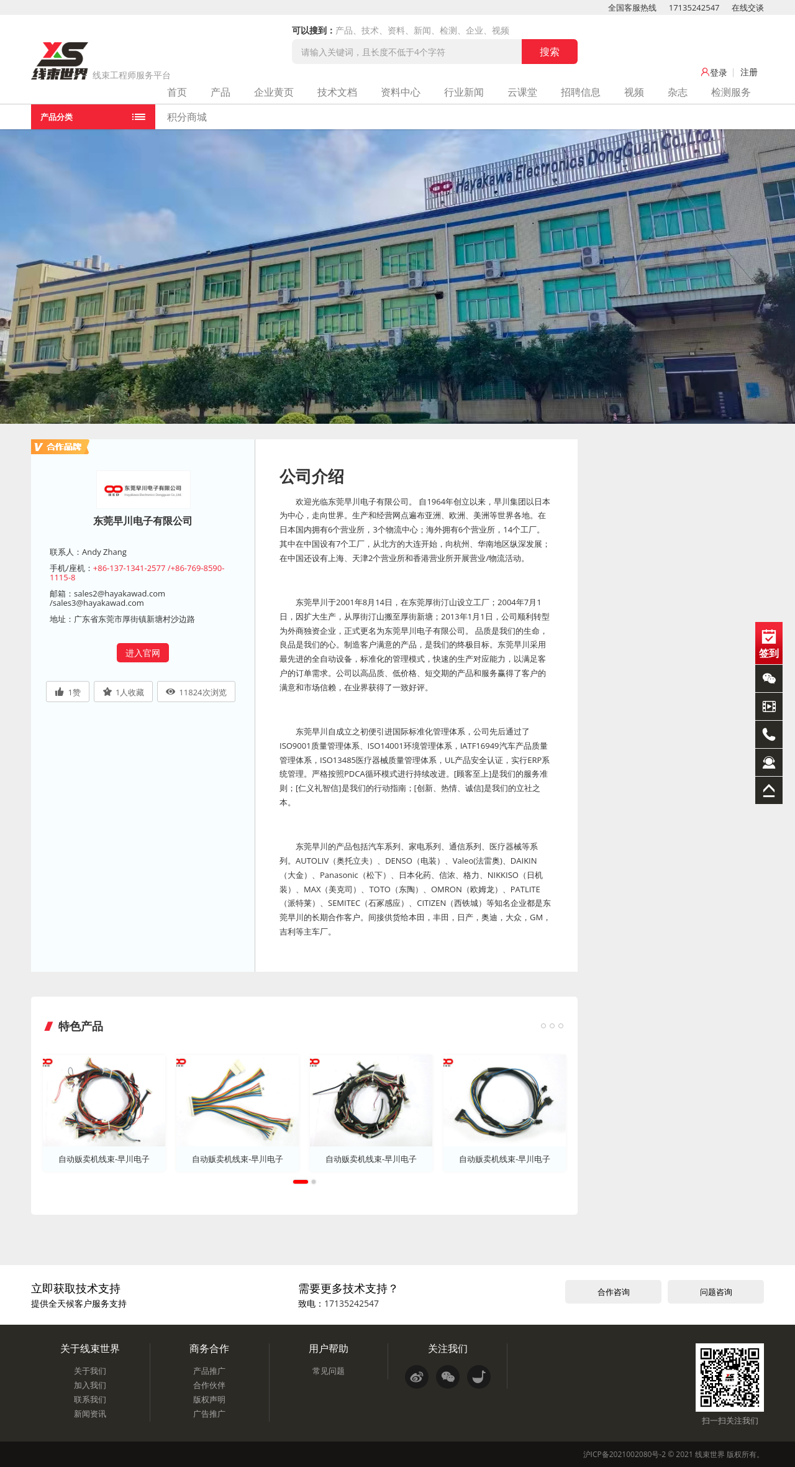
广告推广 (209, 1413)
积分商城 (187, 117)
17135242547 (694, 7)
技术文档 (337, 92)
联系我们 (90, 1398)
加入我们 (90, 1384)
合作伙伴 (209, 1384)
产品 (220, 92)
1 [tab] (300, 1181)
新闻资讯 (90, 1413)
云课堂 (522, 92)
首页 (177, 92)
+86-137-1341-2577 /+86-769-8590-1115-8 (137, 572)
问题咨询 (716, 1291)
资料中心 (400, 92)
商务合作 (209, 1348)
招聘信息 (581, 92)
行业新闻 (464, 92)
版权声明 (209, 1398)
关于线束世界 (90, 1348)
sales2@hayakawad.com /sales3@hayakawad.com (107, 598)
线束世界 (710, 1453)
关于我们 (90, 1370)
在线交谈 (748, 7)
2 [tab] (314, 1181)
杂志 (678, 92)
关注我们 (448, 1348)
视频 (634, 92)
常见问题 (328, 1370)
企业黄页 (274, 92)
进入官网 (142, 653)
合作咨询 (613, 1291)
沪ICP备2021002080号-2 (624, 1453)
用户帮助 (328, 1348)
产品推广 (209, 1370)
